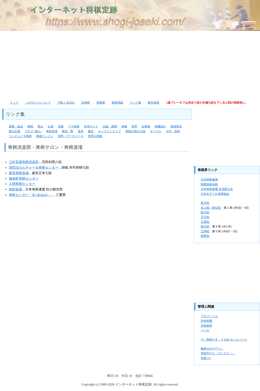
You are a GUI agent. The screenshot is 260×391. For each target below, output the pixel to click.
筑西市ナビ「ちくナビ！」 (218, 353)
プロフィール (209, 316)
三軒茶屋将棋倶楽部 (24, 162)
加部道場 (15, 189)
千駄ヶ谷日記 (66, 102)
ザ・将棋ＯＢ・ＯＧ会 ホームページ (224, 339)
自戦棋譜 (206, 325)
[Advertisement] (97, 65)
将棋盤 (101, 102)
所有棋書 (206, 320)
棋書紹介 (160, 126)
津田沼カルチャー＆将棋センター (33, 167)
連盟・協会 (16, 126)
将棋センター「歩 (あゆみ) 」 (30, 195)
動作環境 (153, 102)
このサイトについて (38, 102)
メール (205, 330)
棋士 (40, 126)
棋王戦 (205, 226)
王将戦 (205, 231)
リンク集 (135, 102)
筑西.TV (206, 358)
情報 (124, 126)
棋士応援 (14, 131)
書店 (91, 131)
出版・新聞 (110, 126)
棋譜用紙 (117, 102)
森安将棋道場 (19, 173)
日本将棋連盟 (209, 179)
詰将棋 (85, 102)
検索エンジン (44, 136)
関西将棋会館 (209, 184)
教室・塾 (67, 131)
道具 (81, 131)
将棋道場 (52, 131)
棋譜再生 (176, 126)
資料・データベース (71, 136)
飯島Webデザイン (212, 348)
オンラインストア (109, 131)
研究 (134, 126)
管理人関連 (95, 136)
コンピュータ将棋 (20, 136)
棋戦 (30, 126)
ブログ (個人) (33, 131)
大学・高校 (173, 131)
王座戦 (205, 221)
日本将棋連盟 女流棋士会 (217, 189)
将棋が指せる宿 (135, 131)
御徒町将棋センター (24, 178)
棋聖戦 (205, 236)
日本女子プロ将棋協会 (215, 194)
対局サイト (91, 126)
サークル (155, 131)
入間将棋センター (22, 184)
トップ (14, 102)
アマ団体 (74, 126)
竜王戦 (205, 203)
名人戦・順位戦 (211, 207)
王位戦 (205, 217)
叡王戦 (205, 212)
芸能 (61, 126)
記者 (51, 126)
